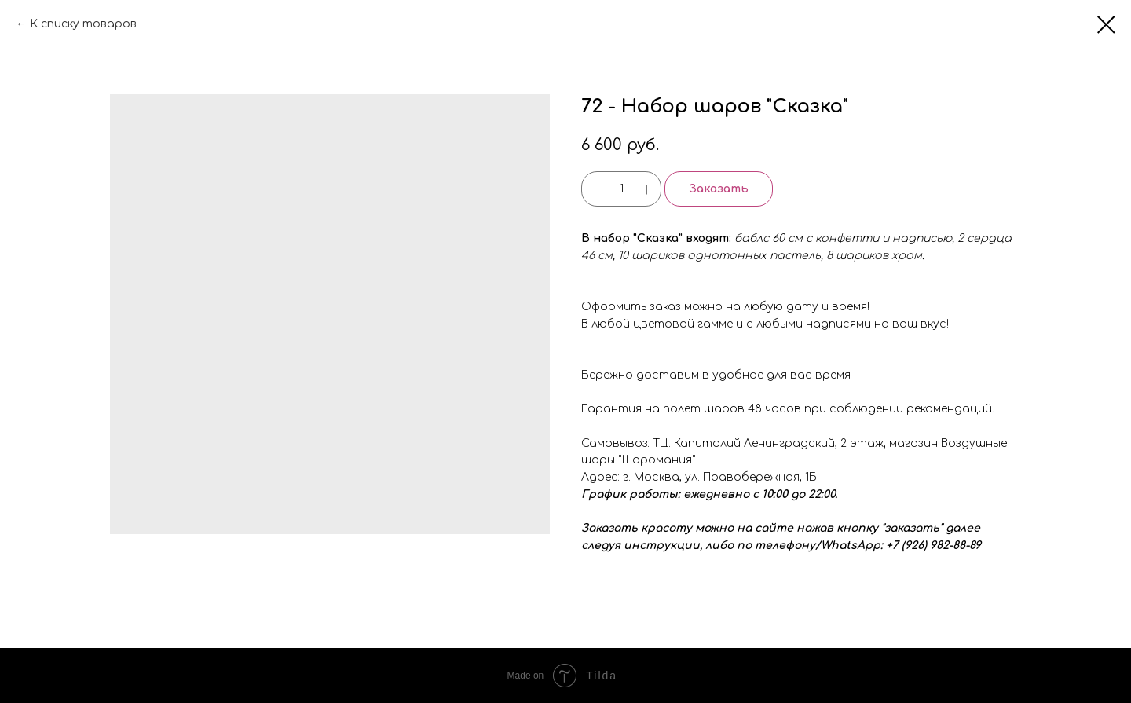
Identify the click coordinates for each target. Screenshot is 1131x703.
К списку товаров (83, 24)
